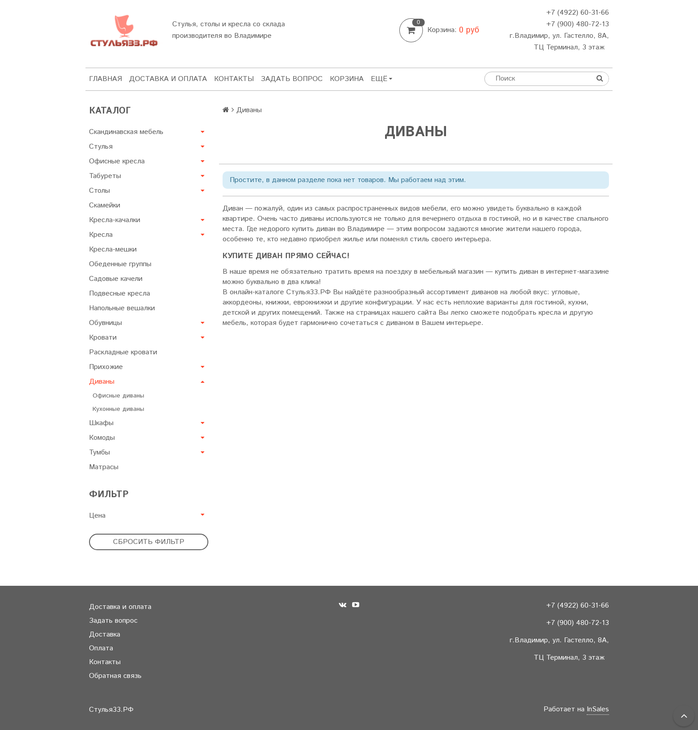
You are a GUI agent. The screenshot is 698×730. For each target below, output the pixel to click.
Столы (99, 191)
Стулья (101, 147)
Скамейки (104, 205)
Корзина (347, 79)
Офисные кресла (117, 161)
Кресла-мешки (113, 249)
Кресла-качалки (114, 220)
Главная (105, 79)
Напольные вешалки (122, 308)
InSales (598, 709)
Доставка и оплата (168, 79)
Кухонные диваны (118, 409)
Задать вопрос (292, 79)
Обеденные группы (120, 264)
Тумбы (99, 452)
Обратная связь (115, 676)
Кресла (101, 235)
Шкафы (101, 423)
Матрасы (103, 467)
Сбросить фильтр (148, 542)
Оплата (101, 648)
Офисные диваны (118, 395)
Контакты (234, 79)
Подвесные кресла (119, 293)
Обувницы (105, 323)
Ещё (381, 79)
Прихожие (106, 367)
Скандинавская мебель (126, 132)
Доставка (104, 634)
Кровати (103, 338)
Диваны (101, 382)
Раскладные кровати (123, 352)
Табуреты (105, 176)
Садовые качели (115, 279)
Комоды (102, 438)
